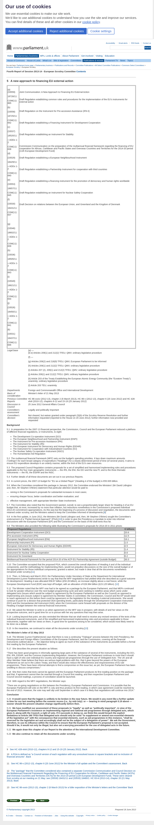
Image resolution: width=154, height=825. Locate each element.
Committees (76, 60)
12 (117, 584)
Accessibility (110, 43)
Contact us (147, 43)
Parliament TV (111, 60)
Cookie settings (100, 31)
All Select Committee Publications (107, 65)
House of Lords (33, 60)
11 (33, 572)
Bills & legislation (61, 60)
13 (86, 628)
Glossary (19, 816)
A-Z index (9, 816)
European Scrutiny (13, 67)
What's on (47, 60)
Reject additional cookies (67, 31)
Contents (81, 71)
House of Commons (16, 60)
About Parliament (70, 56)
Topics (130, 60)
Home (10, 56)
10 (60, 519)
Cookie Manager (113, 815)
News (122, 60)
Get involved (87, 56)
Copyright (79, 816)
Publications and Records (64, 65)
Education (110, 56)
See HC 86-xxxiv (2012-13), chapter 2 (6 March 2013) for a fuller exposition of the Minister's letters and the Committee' (69, 787)
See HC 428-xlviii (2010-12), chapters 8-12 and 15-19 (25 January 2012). (45, 749)
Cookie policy (101, 815)
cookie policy (91, 22)
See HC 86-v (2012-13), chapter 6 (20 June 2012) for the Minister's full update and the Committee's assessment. (66, 763)
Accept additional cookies (25, 31)
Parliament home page (25, 65)
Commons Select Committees (133, 65)
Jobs (56, 816)
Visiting (99, 56)
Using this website (67, 816)
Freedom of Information (43, 816)
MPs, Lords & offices (50, 56)
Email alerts (123, 43)
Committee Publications (84, 65)
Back (84, 749)
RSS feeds (135, 43)
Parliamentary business (26, 56)
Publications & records (93, 60)
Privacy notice (90, 815)
